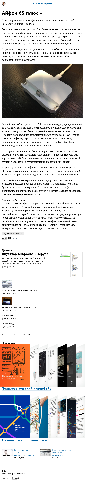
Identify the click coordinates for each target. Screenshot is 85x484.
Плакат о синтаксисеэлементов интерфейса (61, 452)
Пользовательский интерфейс (26, 388)
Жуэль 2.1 (47, 335)
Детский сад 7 (8, 323)
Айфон (15, 238)
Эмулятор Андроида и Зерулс (25, 254)
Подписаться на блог (13, 233)
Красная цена (8, 315)
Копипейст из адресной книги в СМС (20, 290)
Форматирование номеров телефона (20, 307)
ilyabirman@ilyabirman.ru (14, 473)
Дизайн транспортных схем (24, 440)
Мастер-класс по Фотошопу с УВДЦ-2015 (16, 335)
